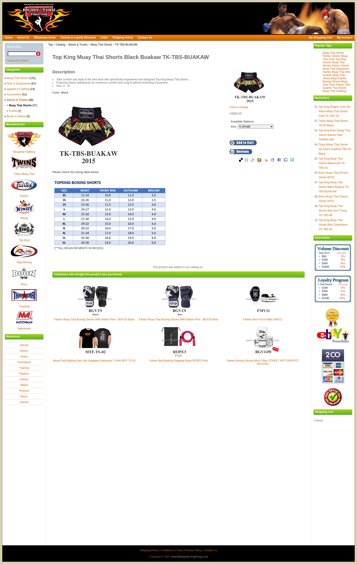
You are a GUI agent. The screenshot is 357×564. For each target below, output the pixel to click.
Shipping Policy (122, 37)
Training (24, 368)
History (24, 350)
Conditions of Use (171, 550)
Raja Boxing (24, 262)
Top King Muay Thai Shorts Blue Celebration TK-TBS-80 (333, 225)
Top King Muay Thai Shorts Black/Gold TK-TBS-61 (332, 163)
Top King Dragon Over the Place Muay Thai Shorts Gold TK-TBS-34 (334, 111)
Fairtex (24, 196)
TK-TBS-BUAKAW (126, 44)
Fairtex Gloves (331, 56)
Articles (24, 345)
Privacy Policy (192, 550)
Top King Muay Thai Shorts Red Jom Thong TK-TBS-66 (333, 210)
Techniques (24, 362)
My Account (344, 37)
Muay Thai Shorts (333, 52)
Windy (24, 218)
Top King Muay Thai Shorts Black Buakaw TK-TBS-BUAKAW (334, 187)
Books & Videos (17, 116)
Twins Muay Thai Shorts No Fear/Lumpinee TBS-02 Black (335, 149)
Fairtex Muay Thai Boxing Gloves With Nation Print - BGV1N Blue (178, 319)
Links (104, 37)
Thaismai (24, 306)
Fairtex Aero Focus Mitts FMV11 (262, 319)
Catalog (60, 44)
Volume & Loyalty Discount (78, 37)
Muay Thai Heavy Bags (334, 77)
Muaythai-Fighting (24, 151)
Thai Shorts (339, 87)
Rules (24, 356)
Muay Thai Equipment (336, 68)
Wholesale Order (45, 37)
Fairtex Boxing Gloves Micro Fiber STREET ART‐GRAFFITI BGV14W (262, 362)
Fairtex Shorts (340, 65)
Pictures (24, 390)
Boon (24, 284)
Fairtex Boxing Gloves (335, 80)
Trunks (14, 110)
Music (24, 396)
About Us (23, 37)
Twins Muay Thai (24, 174)
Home (8, 37)
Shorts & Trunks (77, 44)
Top (50, 44)
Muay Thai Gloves (20, 78)
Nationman (24, 328)
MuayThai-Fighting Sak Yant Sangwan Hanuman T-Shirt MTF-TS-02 (94, 360)
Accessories (16, 94)
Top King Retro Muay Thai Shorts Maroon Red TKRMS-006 (334, 135)
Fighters (24, 373)
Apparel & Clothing (20, 89)
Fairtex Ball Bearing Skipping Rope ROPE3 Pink (178, 360)
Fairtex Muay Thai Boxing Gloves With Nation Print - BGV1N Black (94, 319)
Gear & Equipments (20, 83)
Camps (24, 379)
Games (24, 402)
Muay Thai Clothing (334, 91)
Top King (24, 240)
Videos (24, 385)
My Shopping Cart (320, 37)
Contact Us (145, 37)
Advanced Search (18, 60)
